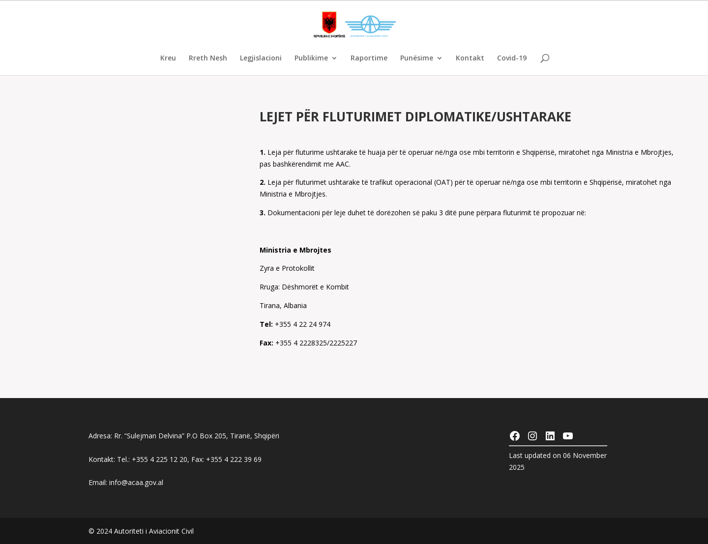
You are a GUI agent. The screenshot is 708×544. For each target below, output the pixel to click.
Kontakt (470, 58)
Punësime (416, 58)
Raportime (369, 58)
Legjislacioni (261, 58)
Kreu (168, 58)
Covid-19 (512, 58)
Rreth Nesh (208, 58)
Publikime (311, 58)
